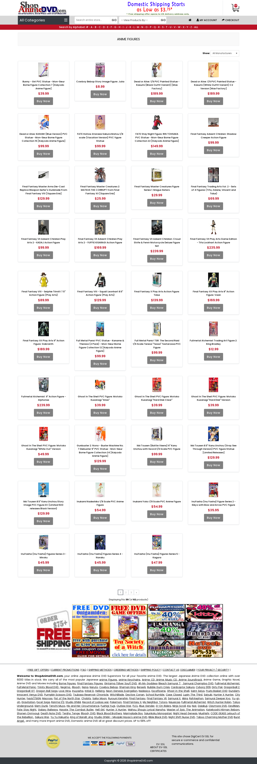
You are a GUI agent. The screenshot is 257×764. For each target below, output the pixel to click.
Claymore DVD (218, 706)
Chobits (86, 698)
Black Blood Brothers (109, 713)
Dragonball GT (26, 691)
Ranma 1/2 (57, 702)
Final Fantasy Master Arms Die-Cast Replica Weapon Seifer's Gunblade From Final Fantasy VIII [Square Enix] (43, 190)
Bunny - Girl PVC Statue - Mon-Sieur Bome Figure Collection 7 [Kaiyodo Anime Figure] (43, 85)
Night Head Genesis (185, 713)
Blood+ (76, 687)
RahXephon (196, 698)
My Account (206, 20)
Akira (185, 698)
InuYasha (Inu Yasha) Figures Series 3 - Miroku (43, 555)
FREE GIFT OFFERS (38, 670)
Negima (66, 687)
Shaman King (127, 687)
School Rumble (155, 694)
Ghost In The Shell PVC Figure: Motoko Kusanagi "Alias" (100, 398)
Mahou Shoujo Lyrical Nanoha (146, 709)
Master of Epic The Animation (186, 709)
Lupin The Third (192, 694)
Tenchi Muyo (57, 706)
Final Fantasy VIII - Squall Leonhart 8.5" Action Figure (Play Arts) (100, 293)
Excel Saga (43, 702)
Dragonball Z (232, 687)
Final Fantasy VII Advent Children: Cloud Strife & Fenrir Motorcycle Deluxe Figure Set (156, 242)
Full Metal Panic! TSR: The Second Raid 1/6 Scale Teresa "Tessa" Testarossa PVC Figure (157, 344)
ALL (196, 27)
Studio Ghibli (73, 702)
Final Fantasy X (132, 702)
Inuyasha (77, 691)
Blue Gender (146, 706)
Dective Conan (134, 694)
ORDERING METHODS (126, 670)
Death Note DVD (51, 713)
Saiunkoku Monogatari (158, 713)
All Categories (43, 20)
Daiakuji (202, 706)
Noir (194, 706)
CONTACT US (171, 670)
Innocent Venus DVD (30, 694)
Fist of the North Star (67, 698)
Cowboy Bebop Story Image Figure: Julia (100, 81)
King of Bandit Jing (81, 717)
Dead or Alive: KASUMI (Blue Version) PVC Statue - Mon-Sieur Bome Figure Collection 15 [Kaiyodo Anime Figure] (43, 137)
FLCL (135, 706)
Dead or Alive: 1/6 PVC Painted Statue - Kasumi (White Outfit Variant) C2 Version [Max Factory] (213, 85)
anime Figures (108, 679)
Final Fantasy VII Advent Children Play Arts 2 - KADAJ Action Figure (43, 240)
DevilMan (234, 706)
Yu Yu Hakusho (60, 717)
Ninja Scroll (179, 706)
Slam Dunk (41, 706)
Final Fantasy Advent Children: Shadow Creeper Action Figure (213, 135)
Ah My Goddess (148, 683)
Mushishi (204, 713)
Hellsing (100, 691)
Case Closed (174, 694)
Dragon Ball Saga (46, 691)
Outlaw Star (124, 706)
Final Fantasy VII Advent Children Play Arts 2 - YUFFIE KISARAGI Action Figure (100, 240)
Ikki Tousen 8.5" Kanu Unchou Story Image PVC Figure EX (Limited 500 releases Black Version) (43, 505)
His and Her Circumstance (83, 706)
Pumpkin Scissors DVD (58, 694)
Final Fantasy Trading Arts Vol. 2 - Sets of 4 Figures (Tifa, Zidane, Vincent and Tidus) (213, 190)
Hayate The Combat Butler (76, 709)
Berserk (141, 687)
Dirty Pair (217, 687)
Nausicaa (174, 702)
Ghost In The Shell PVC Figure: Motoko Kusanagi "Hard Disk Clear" (157, 398)
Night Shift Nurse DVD (181, 717)
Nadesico (144, 691)
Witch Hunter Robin (219, 702)
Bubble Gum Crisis (158, 687)
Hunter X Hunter (224, 694)
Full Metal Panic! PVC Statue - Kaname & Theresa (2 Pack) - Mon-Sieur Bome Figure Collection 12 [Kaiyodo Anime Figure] (100, 346)
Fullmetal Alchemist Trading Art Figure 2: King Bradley (213, 342)
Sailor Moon (99, 698)
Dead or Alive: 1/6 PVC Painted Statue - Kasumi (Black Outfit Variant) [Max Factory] (157, 85)
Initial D (89, 691)
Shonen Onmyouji (28, 713)
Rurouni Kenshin (118, 698)
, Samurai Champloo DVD (197, 683)
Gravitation (28, 702)
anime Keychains (129, 679)
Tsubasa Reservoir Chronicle (91, 694)
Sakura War (42, 717)
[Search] (96, 20)
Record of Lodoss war (95, 702)
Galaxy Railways (48, 709)
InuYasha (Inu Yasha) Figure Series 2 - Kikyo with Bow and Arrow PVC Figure (214, 503)
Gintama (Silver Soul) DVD (120, 683)
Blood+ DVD (88, 713)
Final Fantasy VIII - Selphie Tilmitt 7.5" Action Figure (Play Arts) (43, 293)
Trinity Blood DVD (48, 687)
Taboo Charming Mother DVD (214, 717)
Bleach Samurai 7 (169, 683)
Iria (189, 706)
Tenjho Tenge (71, 713)
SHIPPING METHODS (100, 670)
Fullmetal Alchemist (227, 683)
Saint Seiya (198, 691)
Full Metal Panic (26, 687)
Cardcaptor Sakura (183, 687)
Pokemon (116, 702)
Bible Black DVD (157, 717)
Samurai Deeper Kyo (217, 698)
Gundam (234, 691)
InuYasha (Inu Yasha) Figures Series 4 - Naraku (100, 555)
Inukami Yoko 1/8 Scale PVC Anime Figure (157, 501)
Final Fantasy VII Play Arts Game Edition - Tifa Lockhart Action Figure (213, 240)
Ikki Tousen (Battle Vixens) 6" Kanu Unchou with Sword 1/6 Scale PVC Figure (156, 447)
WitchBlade (117, 694)
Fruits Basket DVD (217, 691)
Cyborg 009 (203, 687)
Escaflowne (159, 691)
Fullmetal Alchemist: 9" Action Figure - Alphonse (43, 398)
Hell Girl (100, 709)
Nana (85, 687)
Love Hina (65, 691)
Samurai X (174, 698)
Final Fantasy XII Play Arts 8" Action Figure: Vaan (213, 293)
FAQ (83, 670)
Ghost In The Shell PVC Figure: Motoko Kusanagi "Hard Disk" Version (213, 398)
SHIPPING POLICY (151, 670)
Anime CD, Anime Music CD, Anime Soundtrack (172, 679)
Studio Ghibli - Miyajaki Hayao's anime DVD (120, 717)
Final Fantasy (137, 698)
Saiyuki (208, 694)
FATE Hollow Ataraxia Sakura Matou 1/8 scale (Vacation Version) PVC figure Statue (100, 137)
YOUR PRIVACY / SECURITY (213, 670)
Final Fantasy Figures (90, 683)
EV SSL (161, 744)
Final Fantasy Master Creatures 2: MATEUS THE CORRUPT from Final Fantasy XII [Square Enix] (100, 190)
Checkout (230, 20)
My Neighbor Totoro (155, 702)
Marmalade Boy (133, 713)
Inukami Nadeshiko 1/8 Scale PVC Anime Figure (100, 503)
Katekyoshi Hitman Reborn (223, 709)
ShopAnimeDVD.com (140, 760)
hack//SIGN (34, 698)
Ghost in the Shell (178, 691)
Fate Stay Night (26, 709)
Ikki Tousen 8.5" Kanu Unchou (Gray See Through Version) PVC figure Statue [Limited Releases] (213, 449)
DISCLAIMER (188, 670)
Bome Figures (67, 683)
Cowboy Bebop (108, 687)
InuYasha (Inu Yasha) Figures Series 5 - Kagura (157, 555)
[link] (161, 735)
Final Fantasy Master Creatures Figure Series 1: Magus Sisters (156, 188)
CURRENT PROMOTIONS (65, 670)
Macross (47, 698)
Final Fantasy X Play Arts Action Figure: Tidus (157, 293)
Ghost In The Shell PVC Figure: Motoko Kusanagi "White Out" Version (43, 447)
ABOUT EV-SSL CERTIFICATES (158, 749)
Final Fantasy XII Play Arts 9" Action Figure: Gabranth (43, 342)
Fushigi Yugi (108, 706)
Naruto (94, 687)
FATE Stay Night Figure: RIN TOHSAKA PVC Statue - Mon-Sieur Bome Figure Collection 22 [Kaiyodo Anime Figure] (157, 137)
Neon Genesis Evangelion (121, 691)
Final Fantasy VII (157, 698)
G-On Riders (163, 706)
